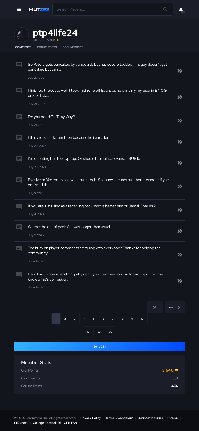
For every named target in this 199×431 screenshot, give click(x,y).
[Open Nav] (19, 9)
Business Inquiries (150, 418)
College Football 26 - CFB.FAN (55, 423)
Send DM (99, 347)
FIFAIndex (21, 423)
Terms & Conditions (119, 418)
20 (99, 331)
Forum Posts (47, 47)
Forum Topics (73, 47)
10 (142, 318)
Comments (23, 47)
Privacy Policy (90, 418)
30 (110, 331)
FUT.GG (172, 418)
